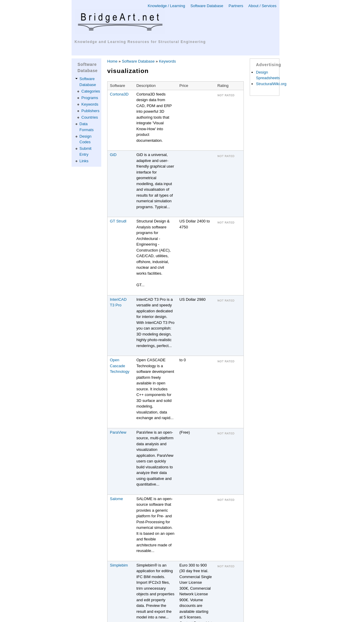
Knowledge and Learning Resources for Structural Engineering (140, 42)
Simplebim (119, 565)
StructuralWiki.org (271, 84)
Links (84, 161)
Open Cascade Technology (119, 366)
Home (112, 61)
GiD (113, 154)
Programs (89, 98)
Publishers (90, 111)
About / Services (262, 6)
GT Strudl (118, 221)
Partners (236, 6)
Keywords (89, 104)
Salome (116, 499)
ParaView (118, 432)
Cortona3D (119, 94)
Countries (89, 117)
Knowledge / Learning (166, 6)
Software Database (206, 6)
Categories (90, 91)
